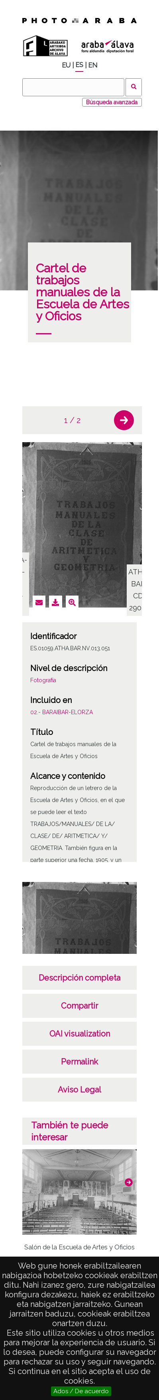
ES (79, 65)
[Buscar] (73, 87)
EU (66, 65)
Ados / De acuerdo (81, 1391)
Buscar (134, 87)
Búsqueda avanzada (111, 102)
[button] (124, 420)
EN (92, 65)
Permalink (79, 1061)
